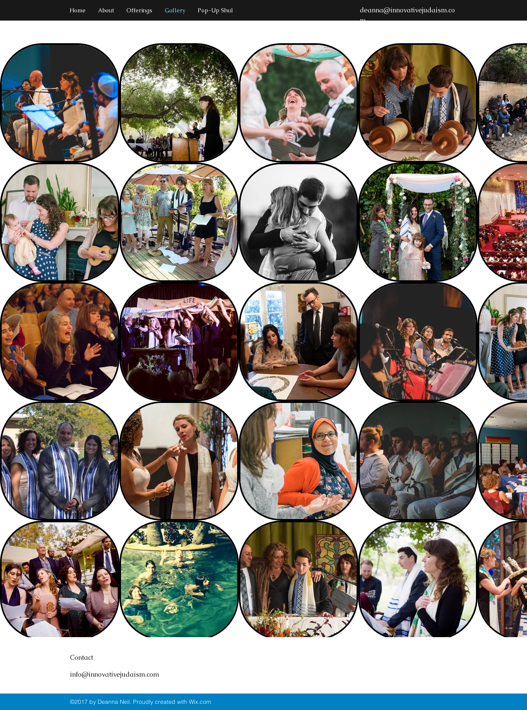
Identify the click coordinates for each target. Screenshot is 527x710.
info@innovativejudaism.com (114, 674)
